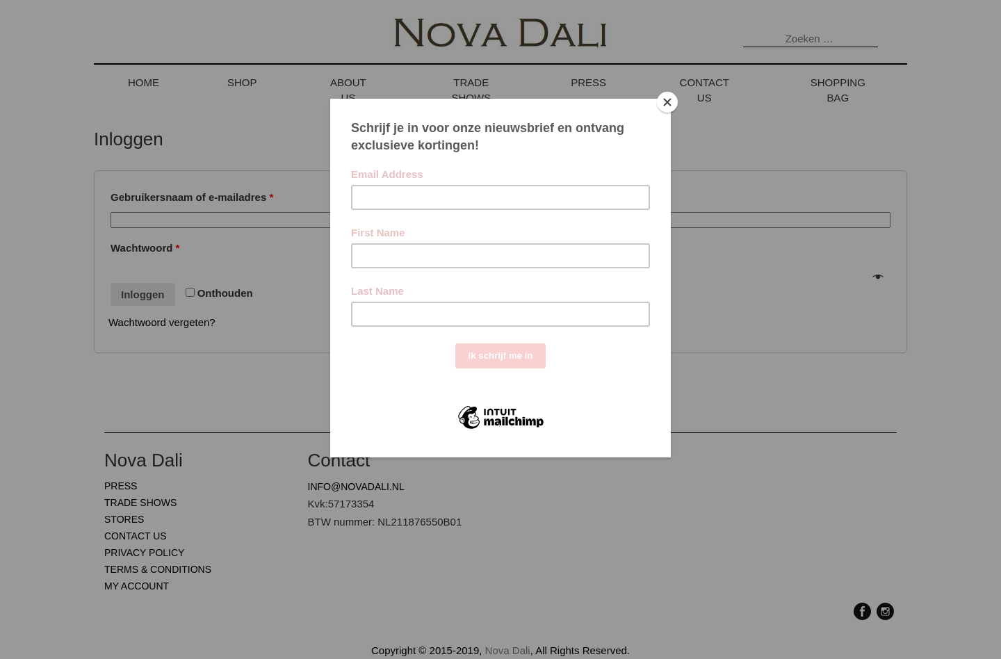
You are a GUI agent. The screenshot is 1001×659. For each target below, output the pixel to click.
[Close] (667, 102)
